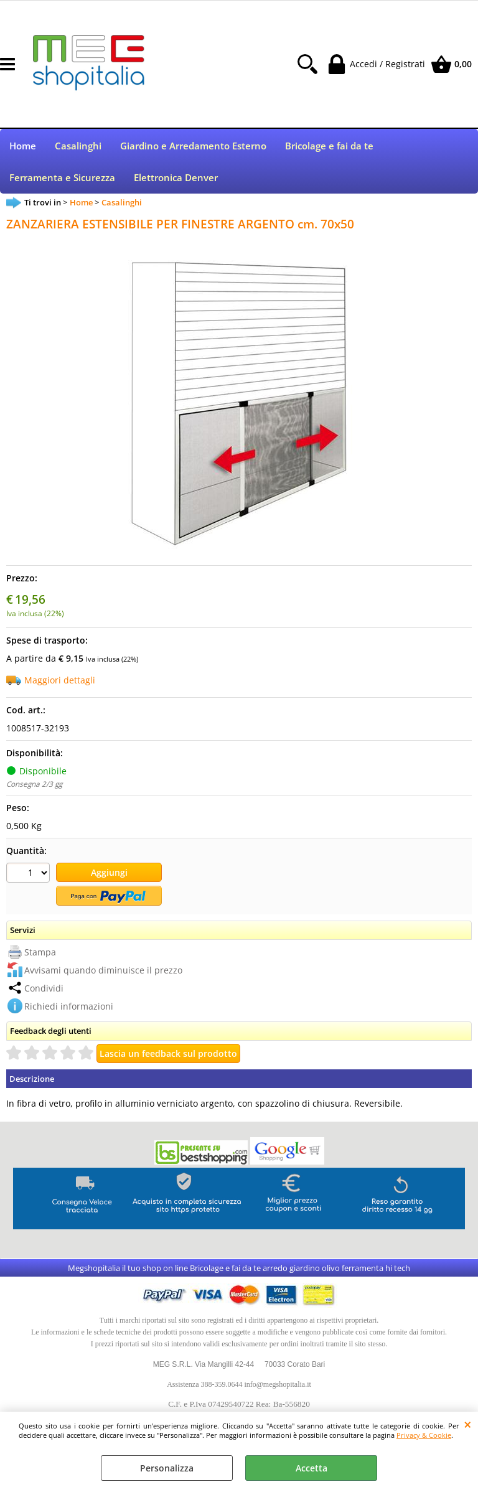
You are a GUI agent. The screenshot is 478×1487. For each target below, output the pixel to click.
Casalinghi (78, 146)
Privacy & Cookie (423, 1435)
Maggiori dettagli (59, 682)
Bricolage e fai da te (329, 146)
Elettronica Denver (176, 179)
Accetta (311, 1468)
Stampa (40, 954)
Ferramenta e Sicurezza (62, 179)
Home (22, 146)
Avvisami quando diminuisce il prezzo (103, 972)
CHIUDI (468, 1424)
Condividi (43, 990)
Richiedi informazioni (68, 1008)
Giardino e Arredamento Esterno (193, 146)
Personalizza (167, 1468)
